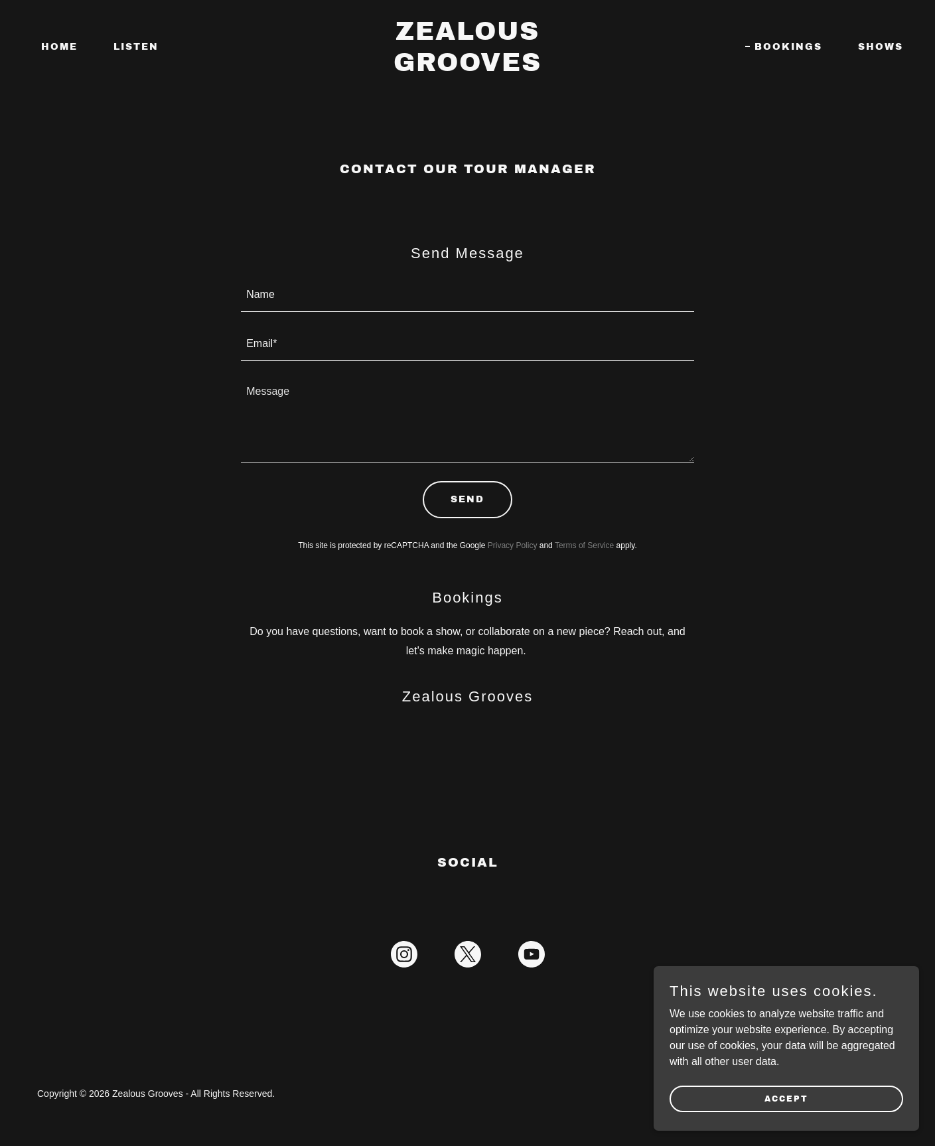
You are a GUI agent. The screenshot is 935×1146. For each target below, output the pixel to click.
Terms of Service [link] (584, 545)
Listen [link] (136, 47)
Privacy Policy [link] (513, 545)
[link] (468, 67)
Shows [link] (880, 47)
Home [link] (59, 47)
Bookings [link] (788, 47)
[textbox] (467, 295)
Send (467, 499)
